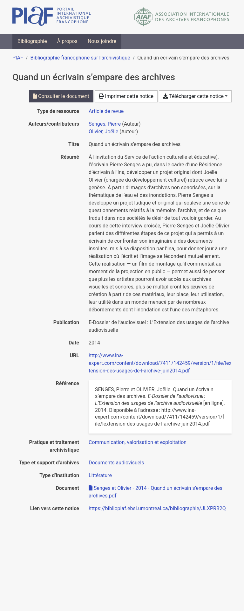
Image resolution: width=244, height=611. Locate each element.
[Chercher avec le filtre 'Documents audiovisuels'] (116, 463)
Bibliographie (32, 41)
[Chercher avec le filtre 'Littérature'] (100, 475)
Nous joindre (102, 41)
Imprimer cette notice (126, 96)
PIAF (17, 58)
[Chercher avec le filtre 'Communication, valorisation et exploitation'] (137, 442)
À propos (67, 41)
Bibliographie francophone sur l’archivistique (80, 58)
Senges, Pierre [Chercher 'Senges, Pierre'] (105, 124)
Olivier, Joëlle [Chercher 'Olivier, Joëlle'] (103, 131)
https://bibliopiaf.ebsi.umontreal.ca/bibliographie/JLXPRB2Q (157, 508)
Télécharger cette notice (193, 96)
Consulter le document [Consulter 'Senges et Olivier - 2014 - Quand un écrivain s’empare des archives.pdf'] (61, 96)
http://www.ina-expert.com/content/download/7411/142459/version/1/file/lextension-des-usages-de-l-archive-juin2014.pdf (160, 363)
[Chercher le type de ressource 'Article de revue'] (106, 111)
